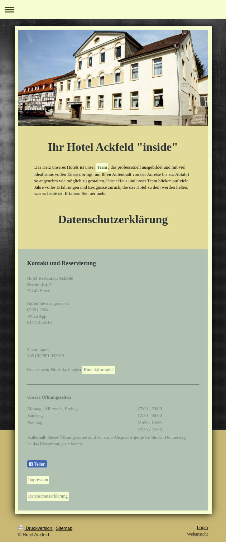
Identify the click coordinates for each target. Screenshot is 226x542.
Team (102, 167)
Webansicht (197, 534)
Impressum (38, 479)
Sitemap (64, 528)
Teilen (37, 464)
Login (202, 527)
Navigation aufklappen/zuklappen (113, 9)
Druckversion (35, 528)
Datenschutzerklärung (48, 496)
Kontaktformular (98, 369)
